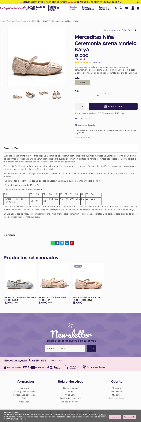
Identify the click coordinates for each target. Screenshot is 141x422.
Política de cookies (70, 402)
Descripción (10, 148)
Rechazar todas (129, 417)
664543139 (37, 360)
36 (98, 95)
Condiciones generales (24, 395)
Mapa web (24, 402)
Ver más (133, 73)
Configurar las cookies (15, 419)
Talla (77, 91)
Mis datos (116, 395)
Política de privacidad (70, 398)
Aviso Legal (70, 395)
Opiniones (95, 63)
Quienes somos (70, 388)
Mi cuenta (117, 388)
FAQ (24, 398)
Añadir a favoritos (84, 118)
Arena (82, 82)
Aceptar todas (115, 417)
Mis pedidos (117, 391)
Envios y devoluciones (24, 391)
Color (77, 78)
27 (82, 95)
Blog (70, 391)
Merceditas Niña (118, 30)
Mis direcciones (116, 398)
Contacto (24, 388)
